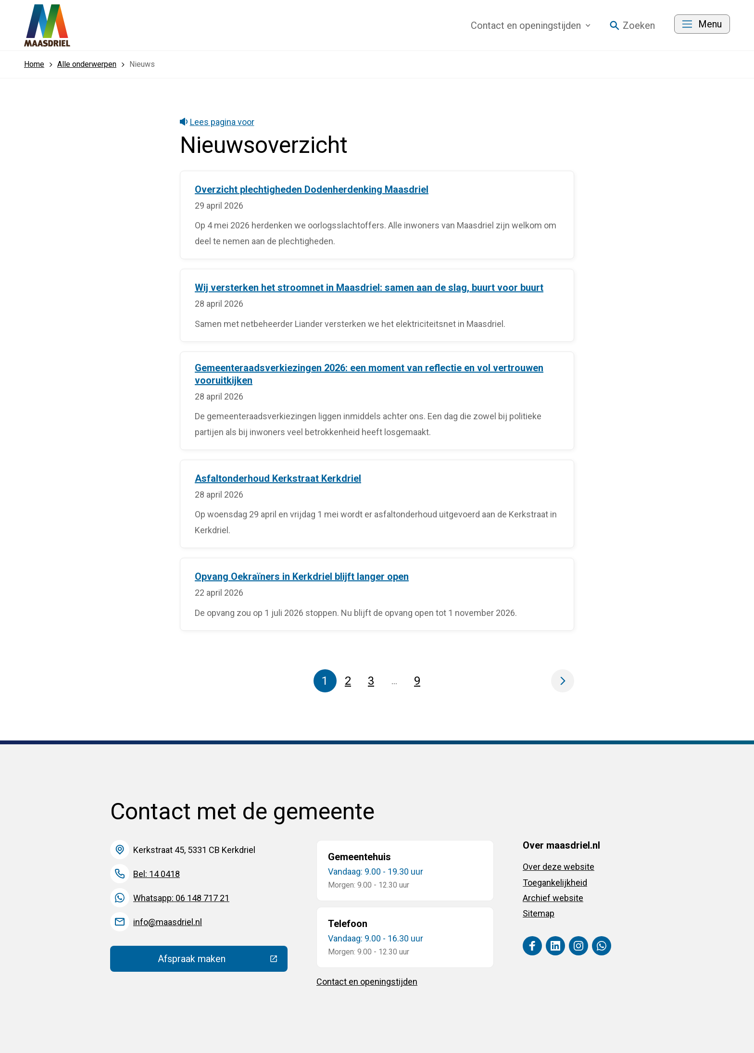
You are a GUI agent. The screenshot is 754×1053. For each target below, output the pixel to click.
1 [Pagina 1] (325, 681)
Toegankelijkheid (555, 883)
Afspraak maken (223, 961)
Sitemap (538, 913)
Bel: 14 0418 (156, 874)
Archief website (553, 898)
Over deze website (558, 867)
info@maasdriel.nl (167, 922)
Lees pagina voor (217, 122)
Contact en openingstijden (366, 982)
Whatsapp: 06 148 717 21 (181, 898)
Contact (531, 25)
